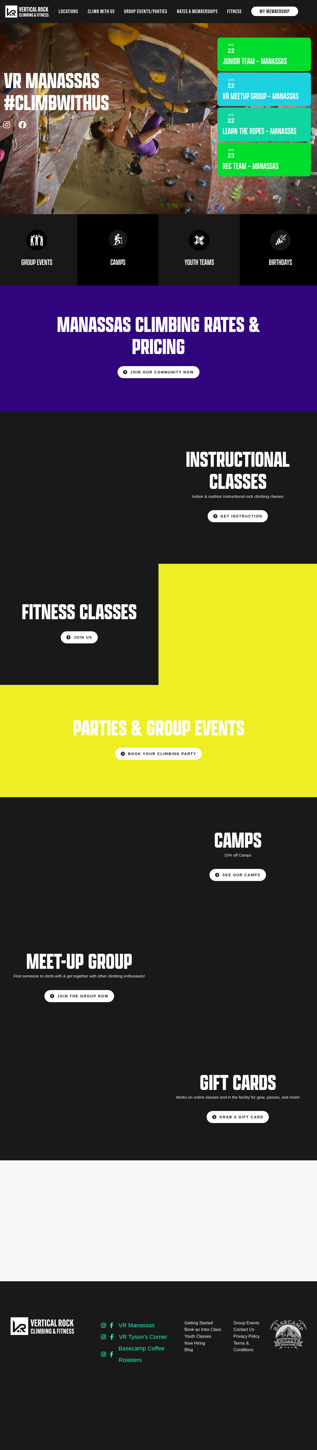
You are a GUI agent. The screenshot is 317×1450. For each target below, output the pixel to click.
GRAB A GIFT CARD (238, 1123)
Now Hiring (195, 1348)
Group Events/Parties (145, 11)
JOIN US (79, 643)
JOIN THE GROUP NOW (79, 1002)
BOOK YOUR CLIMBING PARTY (158, 759)
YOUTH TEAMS (199, 268)
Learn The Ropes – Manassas (249, 147)
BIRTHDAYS (280, 268)
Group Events (246, 1328)
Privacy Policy (246, 1342)
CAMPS (117, 268)
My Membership (275, 11)
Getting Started (199, 1328)
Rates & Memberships (197, 11)
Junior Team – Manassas (260, 60)
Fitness (234, 11)
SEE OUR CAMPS (237, 880)
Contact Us (243, 1335)
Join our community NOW (158, 378)
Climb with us (101, 11)
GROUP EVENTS (36, 268)
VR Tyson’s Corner (143, 1342)
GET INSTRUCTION (238, 522)
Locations (68, 11)
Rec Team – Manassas (255, 187)
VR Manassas (137, 1331)
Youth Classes (198, 1342)
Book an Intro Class (203, 1335)
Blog (189, 1355)
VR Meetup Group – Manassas (250, 101)
